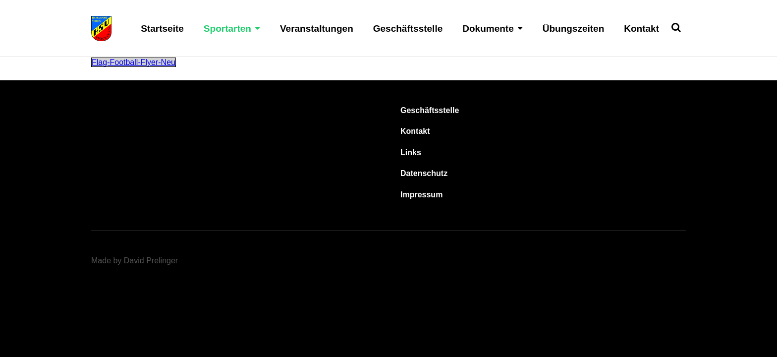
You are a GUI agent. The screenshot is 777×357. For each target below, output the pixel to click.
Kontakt (641, 28)
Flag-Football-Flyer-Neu (133, 62)
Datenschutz (423, 173)
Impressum (421, 194)
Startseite (162, 28)
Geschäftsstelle (408, 28)
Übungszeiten (574, 28)
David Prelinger (151, 260)
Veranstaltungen (316, 28)
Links (410, 152)
